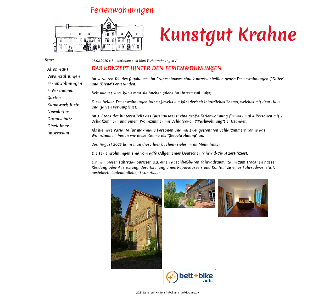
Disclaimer (58, 126)
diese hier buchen (159, 144)
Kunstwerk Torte (63, 104)
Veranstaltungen (63, 76)
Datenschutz (59, 119)
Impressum (58, 133)
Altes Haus (58, 69)
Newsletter (58, 112)
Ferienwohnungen (64, 83)
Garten (54, 97)
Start (49, 60)
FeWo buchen (60, 90)
